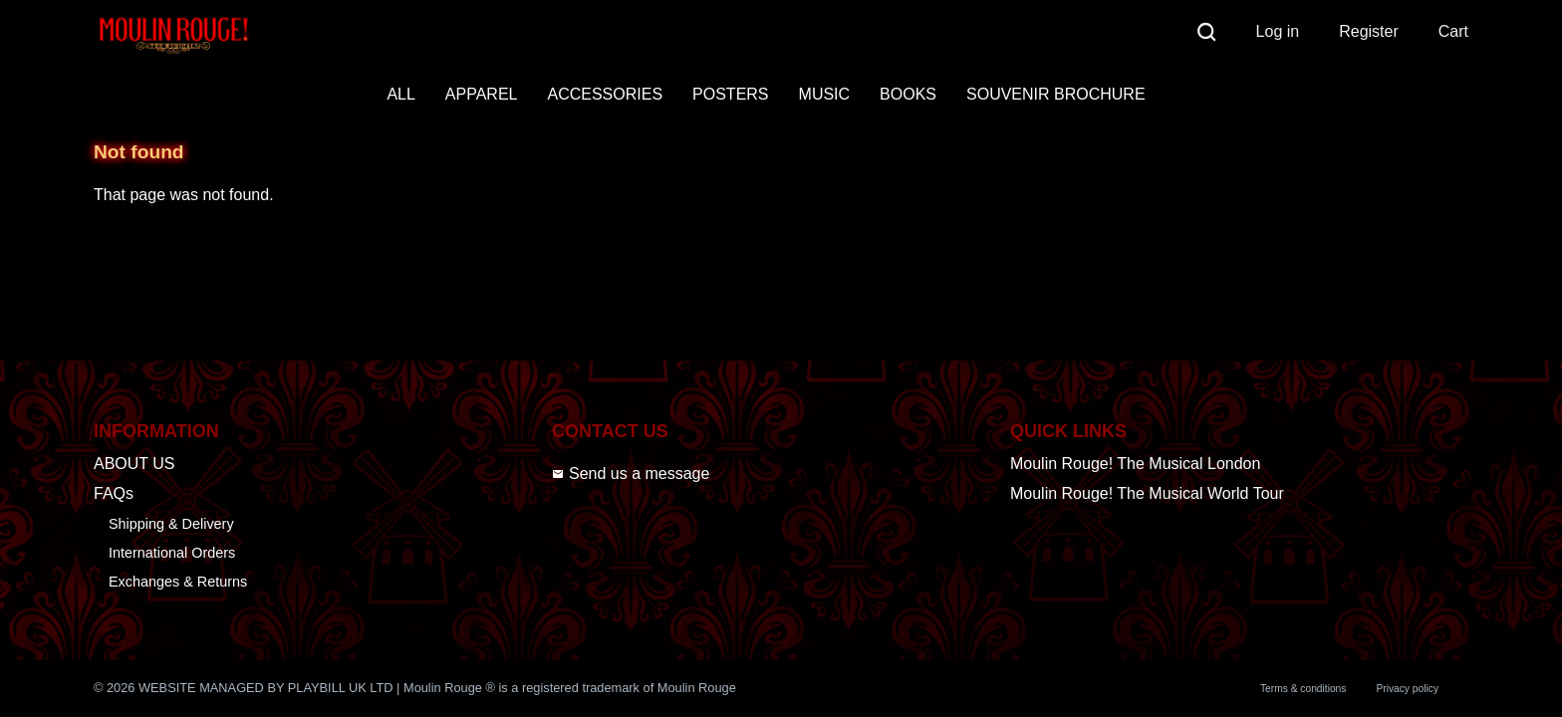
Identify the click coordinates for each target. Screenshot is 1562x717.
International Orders (172, 553)
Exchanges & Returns (178, 582)
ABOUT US (134, 463)
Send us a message (630, 473)
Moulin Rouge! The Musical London (1135, 463)
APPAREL (481, 94)
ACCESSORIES (604, 94)
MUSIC (825, 94)
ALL (400, 94)
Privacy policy (1407, 688)
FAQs (113, 493)
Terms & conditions (1303, 688)
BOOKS (908, 94)
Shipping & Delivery (171, 524)
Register (1369, 31)
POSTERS (730, 94)
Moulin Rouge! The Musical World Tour (1147, 493)
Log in (1278, 31)
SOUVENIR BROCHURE (1056, 94)
